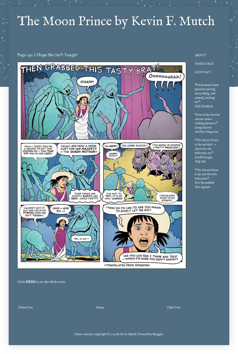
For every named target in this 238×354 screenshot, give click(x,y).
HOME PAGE (204, 64)
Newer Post (25, 308)
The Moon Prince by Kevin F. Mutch (116, 21)
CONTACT (203, 72)
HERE (30, 282)
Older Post (174, 308)
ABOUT (200, 55)
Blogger (158, 334)
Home (100, 308)
